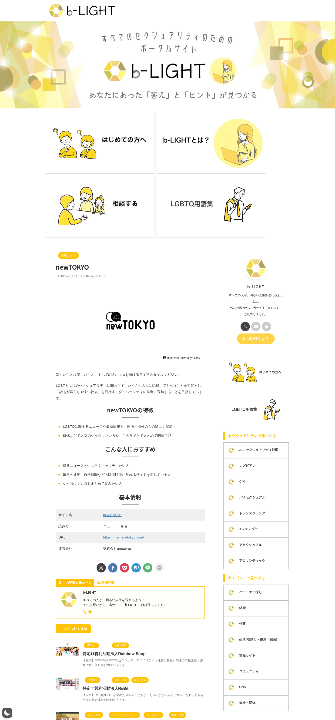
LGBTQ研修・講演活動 (253, 704)
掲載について (224, 704)
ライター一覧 (97, 704)
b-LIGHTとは (75, 704)
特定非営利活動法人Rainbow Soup (112, 562)
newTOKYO (112, 423)
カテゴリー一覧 (201, 704)
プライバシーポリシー (171, 704)
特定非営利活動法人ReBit (104, 597)
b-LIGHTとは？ (256, 247)
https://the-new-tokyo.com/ (123, 445)
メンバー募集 (120, 704)
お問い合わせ (142, 704)
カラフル (90, 632)
